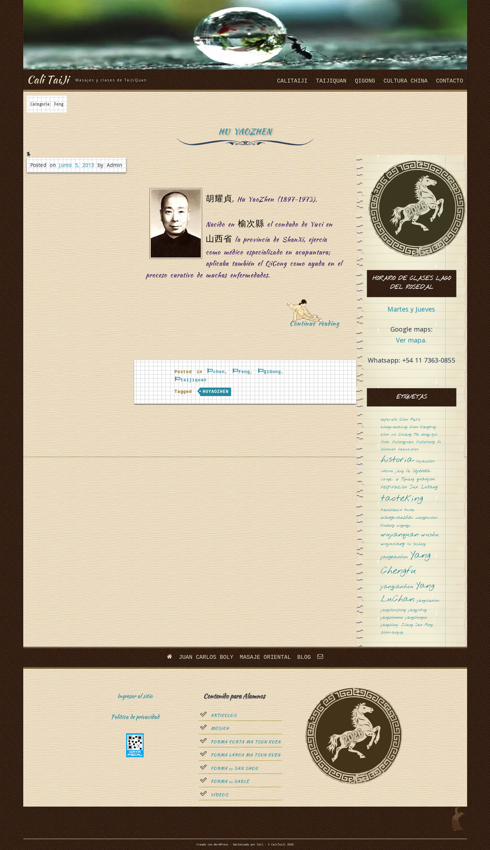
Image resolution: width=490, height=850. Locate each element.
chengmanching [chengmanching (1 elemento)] (394, 427)
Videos (219, 794)
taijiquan (331, 81)
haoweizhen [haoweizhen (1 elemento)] (408, 449)
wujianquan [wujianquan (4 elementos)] (400, 535)
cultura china (406, 81)
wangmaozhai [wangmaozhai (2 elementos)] (397, 517)
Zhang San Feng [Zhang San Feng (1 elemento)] (417, 625)
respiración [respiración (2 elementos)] (394, 487)
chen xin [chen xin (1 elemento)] (388, 434)
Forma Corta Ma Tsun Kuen (246, 742)
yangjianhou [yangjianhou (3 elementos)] (397, 587)
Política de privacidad (135, 717)
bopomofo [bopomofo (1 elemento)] (389, 420)
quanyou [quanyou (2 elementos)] (426, 479)
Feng (244, 372)
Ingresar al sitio (135, 696)
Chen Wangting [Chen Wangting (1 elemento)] (423, 427)
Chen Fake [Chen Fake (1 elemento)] (409, 420)
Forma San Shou (234, 768)
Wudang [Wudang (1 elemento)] (387, 525)
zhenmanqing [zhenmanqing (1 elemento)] (392, 632)
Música (220, 728)
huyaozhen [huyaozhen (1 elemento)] (425, 461)
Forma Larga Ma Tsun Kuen (245, 755)
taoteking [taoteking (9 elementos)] (402, 498)
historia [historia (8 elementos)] (397, 460)
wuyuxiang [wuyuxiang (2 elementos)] (392, 544)
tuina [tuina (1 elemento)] (409, 510)
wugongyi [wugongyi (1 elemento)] (404, 525)
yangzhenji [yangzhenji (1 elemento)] (390, 625)
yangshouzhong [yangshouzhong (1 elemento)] (393, 610)
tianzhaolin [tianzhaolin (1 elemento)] (391, 510)
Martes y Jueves (411, 309)
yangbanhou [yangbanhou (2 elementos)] (394, 557)
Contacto (449, 81)
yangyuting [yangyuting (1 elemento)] (417, 610)
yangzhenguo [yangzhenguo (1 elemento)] (416, 617)
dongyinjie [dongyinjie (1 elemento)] (429, 434)
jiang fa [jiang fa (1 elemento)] (403, 471)
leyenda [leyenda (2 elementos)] (421, 471)
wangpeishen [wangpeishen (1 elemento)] (426, 518)
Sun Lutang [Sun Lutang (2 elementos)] (423, 487)
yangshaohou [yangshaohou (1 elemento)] (428, 601)
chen (219, 372)
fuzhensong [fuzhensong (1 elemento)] (425, 442)
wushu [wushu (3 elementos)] (430, 535)
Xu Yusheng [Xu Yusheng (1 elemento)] (416, 544)
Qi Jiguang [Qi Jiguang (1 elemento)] (405, 479)
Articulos (224, 715)
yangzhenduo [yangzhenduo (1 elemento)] (392, 617)
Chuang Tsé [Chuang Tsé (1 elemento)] (408, 434)
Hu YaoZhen (245, 131)
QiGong (365, 81)
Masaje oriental (265, 657)
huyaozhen (216, 391)
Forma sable (230, 781)
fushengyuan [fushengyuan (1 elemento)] (403, 442)
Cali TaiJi (48, 79)
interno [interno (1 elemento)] (387, 471)
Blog (303, 657)
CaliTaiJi (292, 81)
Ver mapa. (411, 340)
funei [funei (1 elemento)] (385, 442)
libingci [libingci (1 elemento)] (387, 479)
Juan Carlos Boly (206, 657)
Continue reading (317, 326)
